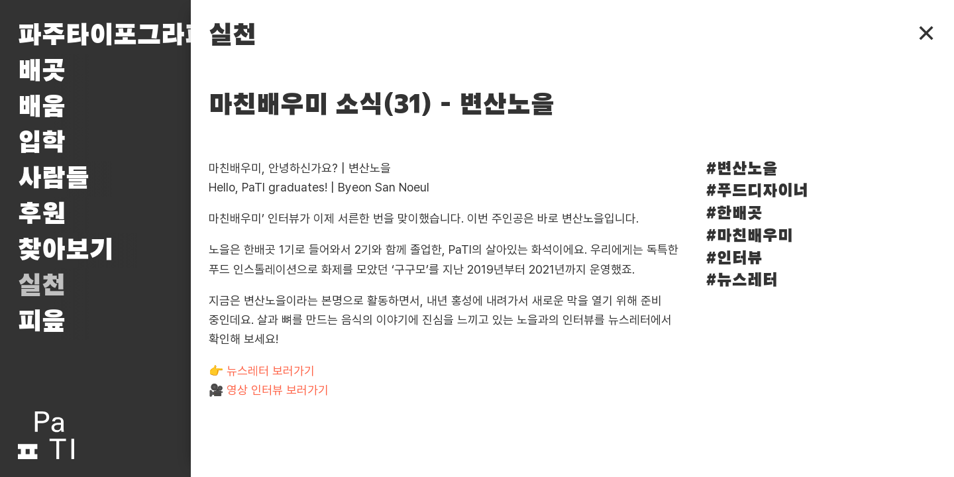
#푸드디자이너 (757, 191)
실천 (42, 286)
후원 (42, 214)
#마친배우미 (749, 236)
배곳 (42, 71)
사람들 (53, 179)
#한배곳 (734, 213)
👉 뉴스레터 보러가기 (262, 371)
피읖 (42, 322)
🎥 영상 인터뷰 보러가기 (269, 390)
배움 (42, 107)
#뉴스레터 (742, 280)
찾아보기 (65, 250)
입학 (42, 143)
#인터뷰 (734, 258)
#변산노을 (742, 169)
